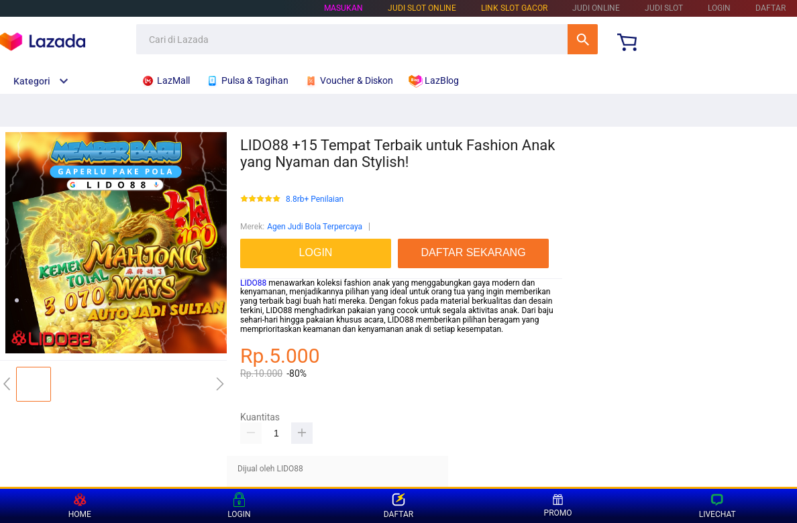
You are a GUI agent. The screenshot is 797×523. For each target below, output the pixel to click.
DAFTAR (770, 8)
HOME (79, 506)
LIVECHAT (717, 506)
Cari (583, 39)
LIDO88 (253, 283)
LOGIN (719, 8)
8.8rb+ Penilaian (314, 199)
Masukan (343, 8)
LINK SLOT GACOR (514, 8)
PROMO (558, 505)
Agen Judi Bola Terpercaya (314, 226)
